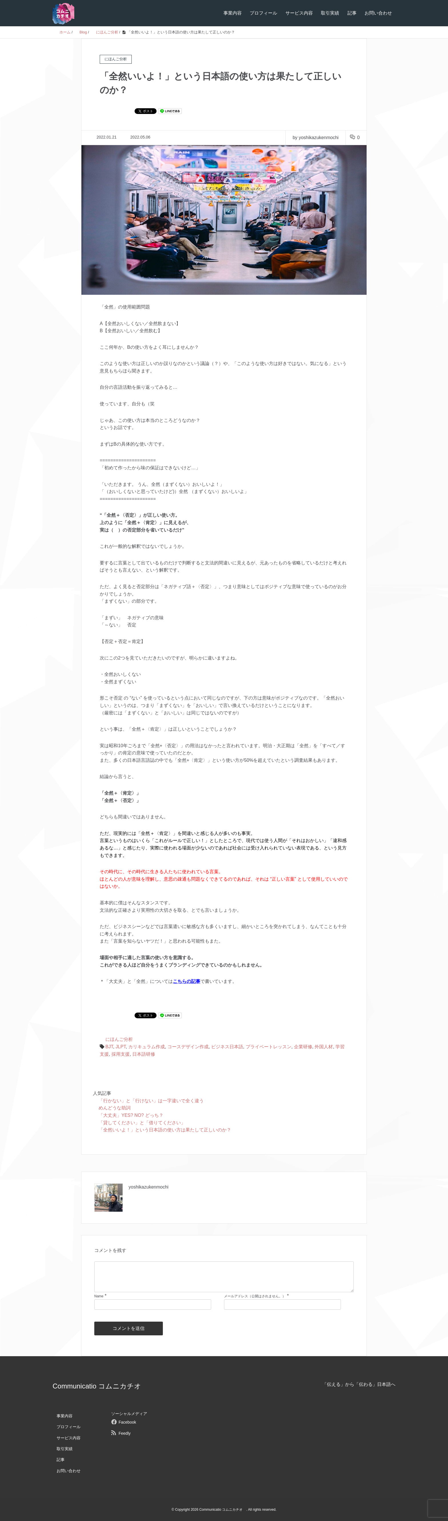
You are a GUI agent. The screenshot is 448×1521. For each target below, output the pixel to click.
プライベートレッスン (268, 1046)
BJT (109, 1046)
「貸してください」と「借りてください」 (142, 1122)
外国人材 (324, 1046)
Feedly (125, 1433)
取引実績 (330, 13)
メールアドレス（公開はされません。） (255, 1296)
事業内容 (232, 13)
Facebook (127, 1422)
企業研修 (303, 1046)
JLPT (121, 1046)
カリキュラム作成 (146, 1046)
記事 (352, 13)
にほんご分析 (119, 1039)
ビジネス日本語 (227, 1046)
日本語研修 (143, 1054)
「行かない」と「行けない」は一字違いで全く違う (151, 1100)
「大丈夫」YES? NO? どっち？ (131, 1115)
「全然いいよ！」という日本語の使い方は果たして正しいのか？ (165, 1129)
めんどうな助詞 (115, 1107)
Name (98, 1296)
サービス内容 (299, 13)
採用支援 (120, 1054)
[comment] (224, 1276)
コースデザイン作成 (188, 1046)
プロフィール (263, 13)
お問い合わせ (378, 13)
